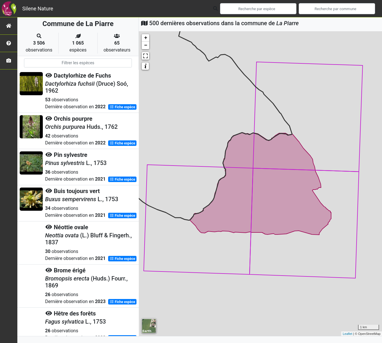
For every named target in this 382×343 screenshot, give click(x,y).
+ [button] (145, 37)
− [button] (145, 45)
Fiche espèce (122, 107)
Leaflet (347, 333)
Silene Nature (37, 8)
